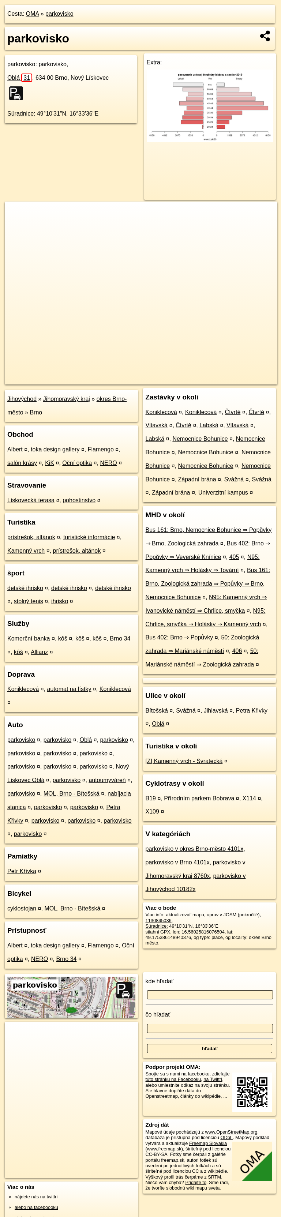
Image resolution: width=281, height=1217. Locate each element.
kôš (62, 638)
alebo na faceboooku (36, 1207)
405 (234, 557)
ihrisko (59, 601)
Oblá (19, 78)
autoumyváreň (107, 780)
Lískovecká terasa (31, 500)
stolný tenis (28, 601)
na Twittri (212, 1079)
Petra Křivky (251, 710)
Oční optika (77, 463)
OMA (32, 14)
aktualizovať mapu (185, 914)
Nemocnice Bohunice (200, 439)
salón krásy (22, 463)
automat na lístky (69, 689)
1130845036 (159, 920)
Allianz (39, 652)
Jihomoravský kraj (66, 399)
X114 (249, 798)
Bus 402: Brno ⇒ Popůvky (179, 637)
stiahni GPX (158, 932)
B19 (151, 798)
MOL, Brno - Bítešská (72, 793)
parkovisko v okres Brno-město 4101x (195, 849)
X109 (152, 811)
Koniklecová (23, 689)
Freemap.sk (188, 378)
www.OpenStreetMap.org (231, 1132)
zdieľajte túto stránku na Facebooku (188, 1076)
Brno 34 (120, 638)
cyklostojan (21, 908)
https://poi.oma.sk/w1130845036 (244, 378)
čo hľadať (158, 1014)
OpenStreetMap (150, 378)
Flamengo (101, 449)
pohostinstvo (79, 500)
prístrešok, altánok (31, 537)
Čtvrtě (233, 412)
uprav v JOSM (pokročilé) (233, 914)
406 (237, 651)
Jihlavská (216, 710)
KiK (49, 463)
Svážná (234, 479)
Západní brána (197, 479)
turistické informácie (89, 537)
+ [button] (17, 214)
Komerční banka (28, 638)
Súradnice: (21, 113)
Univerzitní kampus (223, 492)
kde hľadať (160, 981)
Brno (36, 412)
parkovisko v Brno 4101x (178, 862)
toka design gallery (55, 449)
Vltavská (157, 425)
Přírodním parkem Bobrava (199, 798)
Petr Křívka (21, 871)
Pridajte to (195, 1182)
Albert (15, 449)
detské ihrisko (25, 588)
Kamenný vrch (26, 551)
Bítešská (157, 710)
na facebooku (195, 1074)
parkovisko (59, 14)
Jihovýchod (22, 399)
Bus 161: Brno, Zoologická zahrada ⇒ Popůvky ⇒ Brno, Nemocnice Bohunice (208, 583)
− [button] (17, 225)
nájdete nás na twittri (36, 1196)
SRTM (214, 1177)
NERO (108, 463)
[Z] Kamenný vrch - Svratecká (184, 761)
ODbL (226, 1137)
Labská (208, 425)
